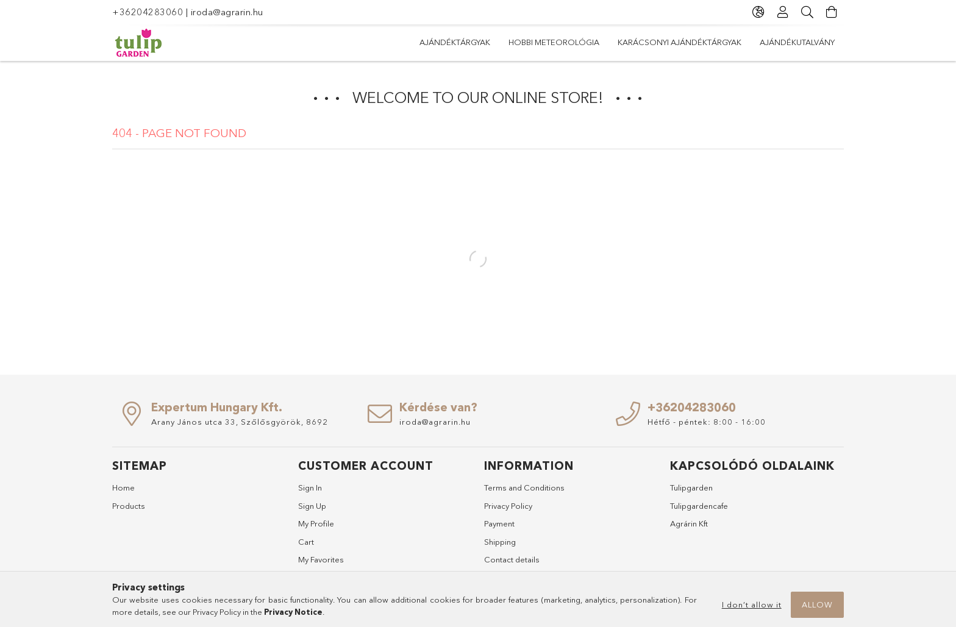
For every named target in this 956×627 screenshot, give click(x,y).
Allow (817, 604)
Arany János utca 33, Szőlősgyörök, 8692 (239, 422)
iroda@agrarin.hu (227, 12)
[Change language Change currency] (758, 12)
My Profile (316, 523)
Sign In (310, 487)
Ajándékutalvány (797, 42)
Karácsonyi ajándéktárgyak (679, 42)
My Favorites (321, 559)
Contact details (512, 559)
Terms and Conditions (524, 487)
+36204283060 (147, 12)
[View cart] (831, 12)
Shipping (500, 542)
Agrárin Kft (689, 523)
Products (128, 506)
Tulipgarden (691, 487)
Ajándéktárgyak (454, 42)
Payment (499, 523)
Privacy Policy (508, 506)
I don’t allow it (752, 604)
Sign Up (312, 506)
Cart (306, 542)
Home (123, 487)
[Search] (807, 12)
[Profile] (783, 12)
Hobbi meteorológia (553, 42)
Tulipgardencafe (699, 506)
